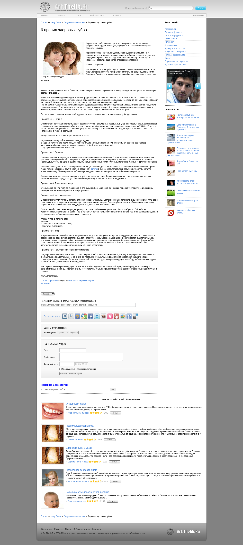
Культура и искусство (175, 48)
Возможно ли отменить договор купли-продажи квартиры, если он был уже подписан (183, 152)
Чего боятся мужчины (182, 173)
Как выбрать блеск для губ (182, 163)
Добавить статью (82, 529)
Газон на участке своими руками (183, 193)
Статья (44, 22)
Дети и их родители (174, 35)
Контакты (96, 529)
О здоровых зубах (76, 403)
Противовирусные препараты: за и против (183, 117)
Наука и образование (175, 55)
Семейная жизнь (76, 440)
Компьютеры (171, 45)
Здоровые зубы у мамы (79, 447)
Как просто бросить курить (181, 212)
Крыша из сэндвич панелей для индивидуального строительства (180, 139)
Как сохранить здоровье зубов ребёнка (87, 492)
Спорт (59, 22)
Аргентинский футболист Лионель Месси (179, 72)
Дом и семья (171, 39)
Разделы (58, 529)
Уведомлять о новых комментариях (77, 369)
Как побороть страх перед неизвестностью (182, 183)
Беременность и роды (78, 462)
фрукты (94, 169)
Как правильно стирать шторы (183, 202)
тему (53, 22)
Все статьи (46, 529)
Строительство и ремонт (176, 61)
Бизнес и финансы (174, 32)
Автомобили (170, 29)
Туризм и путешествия (175, 64)
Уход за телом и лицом (78, 413)
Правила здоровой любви (80, 425)
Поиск (68, 529)
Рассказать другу (52, 316)
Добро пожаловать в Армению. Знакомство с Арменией (183, 127)
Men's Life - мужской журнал (99, 286)
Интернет (169, 42)
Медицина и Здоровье (175, 51)
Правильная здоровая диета (81, 470)
